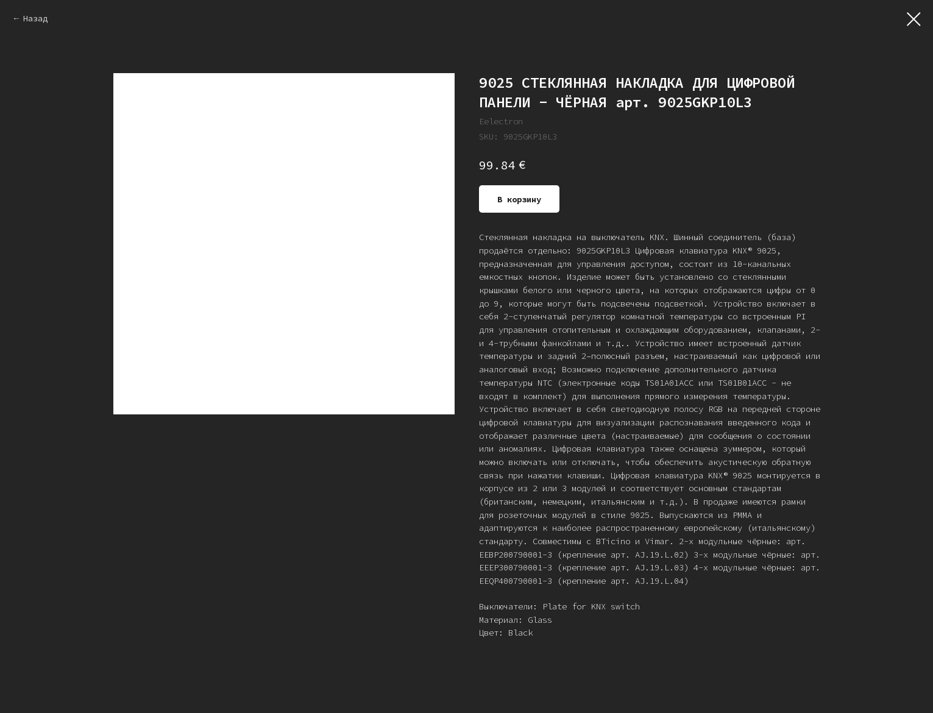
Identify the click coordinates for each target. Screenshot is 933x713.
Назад (35, 18)
